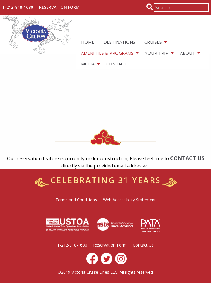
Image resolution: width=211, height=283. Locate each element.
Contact (116, 64)
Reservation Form (59, 7)
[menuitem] (87, 42)
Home (87, 42)
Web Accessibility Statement (129, 199)
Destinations (119, 42)
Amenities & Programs (107, 53)
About (187, 53)
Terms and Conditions (76, 199)
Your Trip (156, 53)
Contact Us (143, 245)
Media (88, 64)
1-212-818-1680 (17, 7)
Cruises (153, 42)
